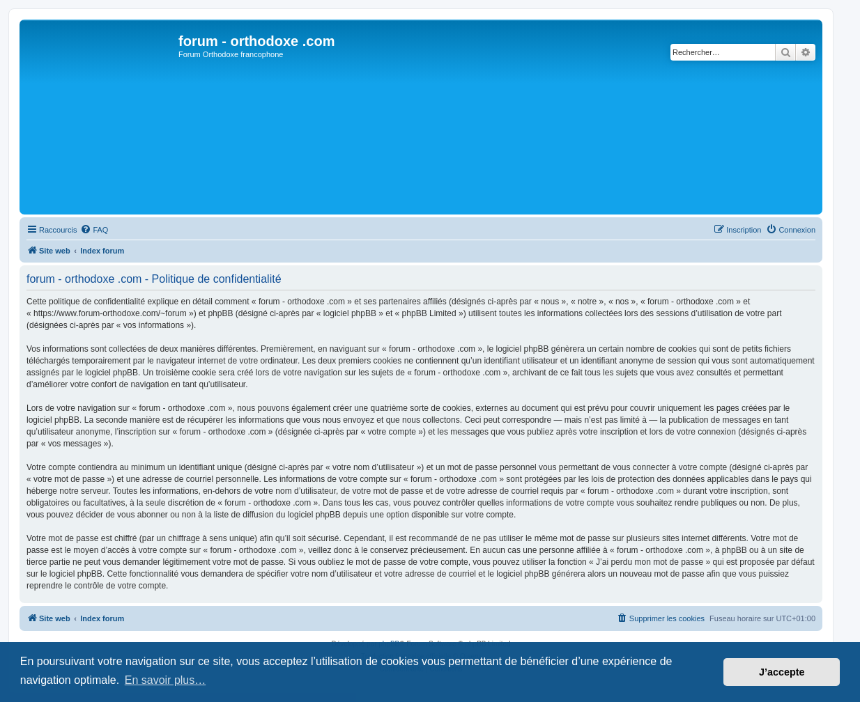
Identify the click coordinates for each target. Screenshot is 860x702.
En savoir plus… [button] (165, 680)
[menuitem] (94, 229)
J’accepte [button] (782, 672)
